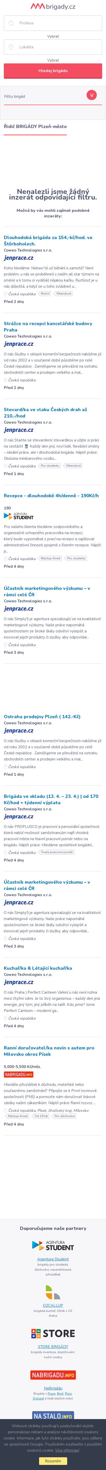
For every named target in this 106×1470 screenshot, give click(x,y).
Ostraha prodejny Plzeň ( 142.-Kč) (42, 717)
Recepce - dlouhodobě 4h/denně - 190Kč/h (51, 496)
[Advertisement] (53, 161)
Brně (60, 1394)
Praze (51, 1394)
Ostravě (38, 1398)
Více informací (67, 1450)
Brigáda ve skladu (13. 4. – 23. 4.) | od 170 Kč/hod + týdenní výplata (51, 799)
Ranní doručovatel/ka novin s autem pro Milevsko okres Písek (49, 1051)
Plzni (68, 1394)
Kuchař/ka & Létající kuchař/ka (38, 968)
